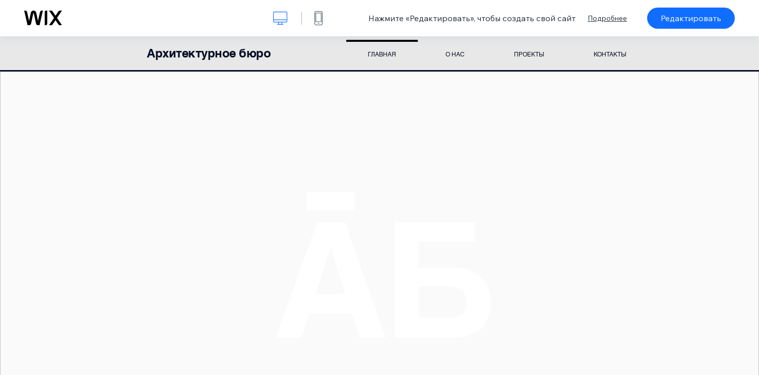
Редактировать (691, 18)
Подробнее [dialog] (607, 18)
